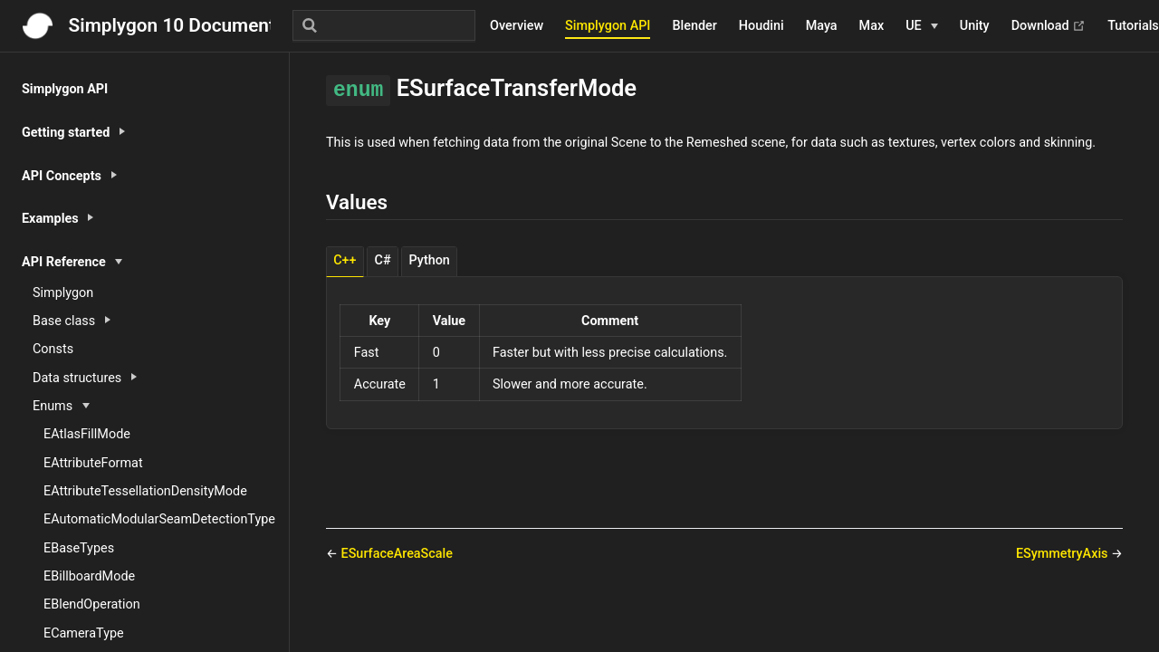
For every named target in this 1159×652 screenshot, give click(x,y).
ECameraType (83, 633)
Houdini (761, 26)
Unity (975, 26)
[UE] (921, 26)
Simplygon (63, 293)
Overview (516, 26)
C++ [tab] (344, 260)
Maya (822, 26)
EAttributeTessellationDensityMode (145, 491)
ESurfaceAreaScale (397, 553)
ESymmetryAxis (1063, 553)
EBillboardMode (89, 576)
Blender (694, 26)
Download (1049, 26)
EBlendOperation (91, 604)
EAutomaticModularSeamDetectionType (159, 519)
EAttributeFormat (93, 463)
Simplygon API (607, 26)
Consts (53, 349)
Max (872, 26)
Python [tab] (429, 260)
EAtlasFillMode (86, 434)
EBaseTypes (78, 548)
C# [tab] (383, 260)
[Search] (383, 25)
